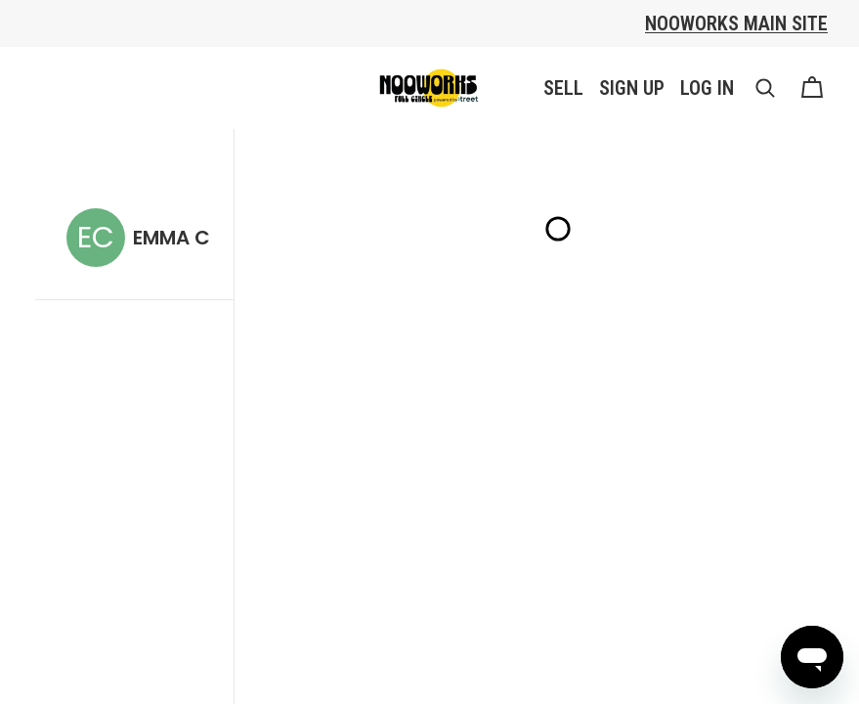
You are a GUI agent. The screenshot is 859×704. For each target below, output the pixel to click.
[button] (765, 88)
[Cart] (812, 88)
